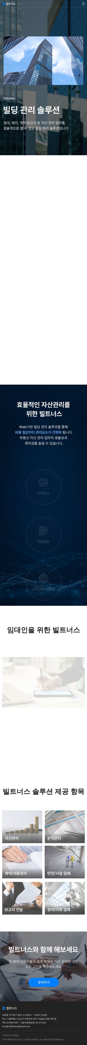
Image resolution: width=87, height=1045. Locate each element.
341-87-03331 (40, 1023)
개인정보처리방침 (10, 1035)
